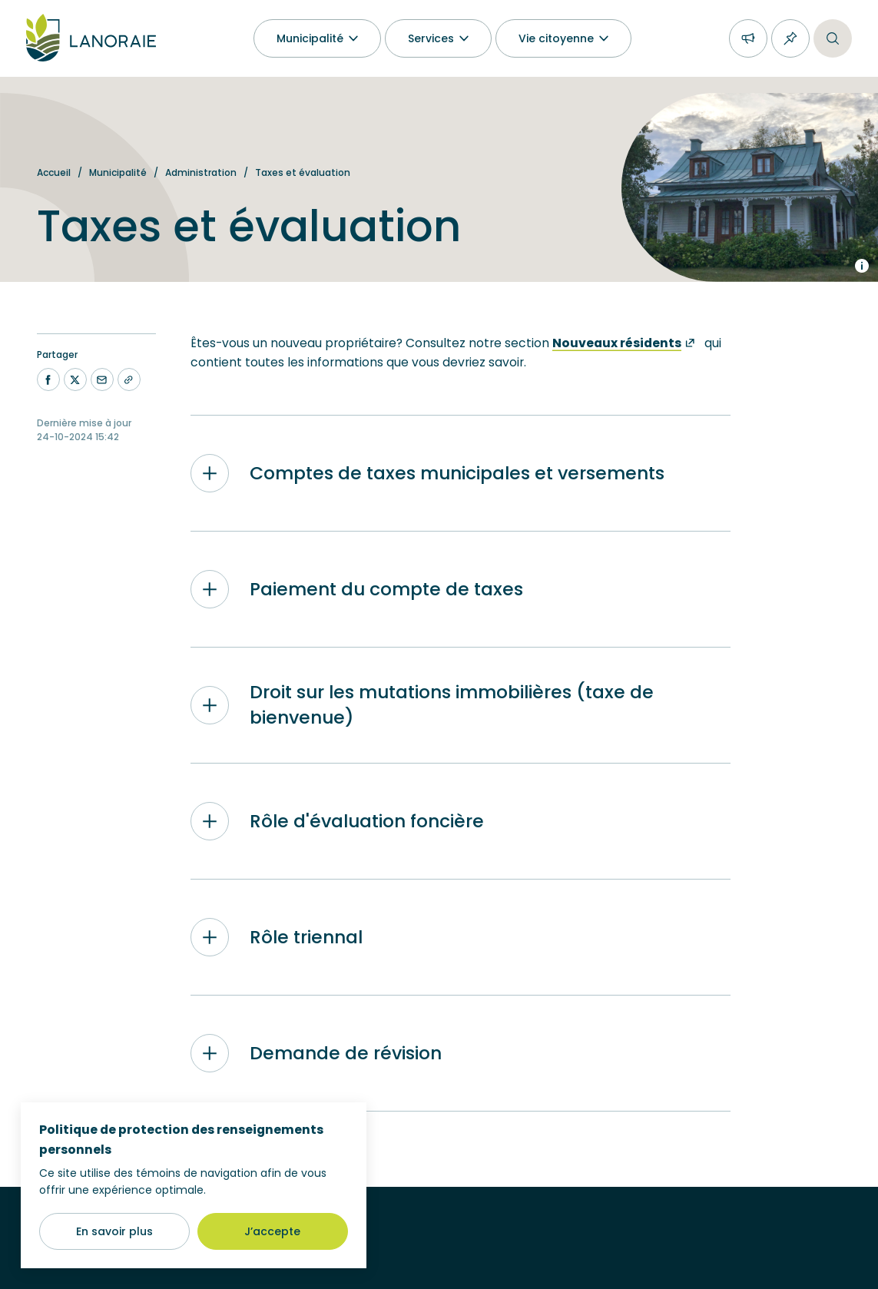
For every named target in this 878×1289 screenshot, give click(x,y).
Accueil (54, 172)
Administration (201, 172)
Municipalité (118, 172)
